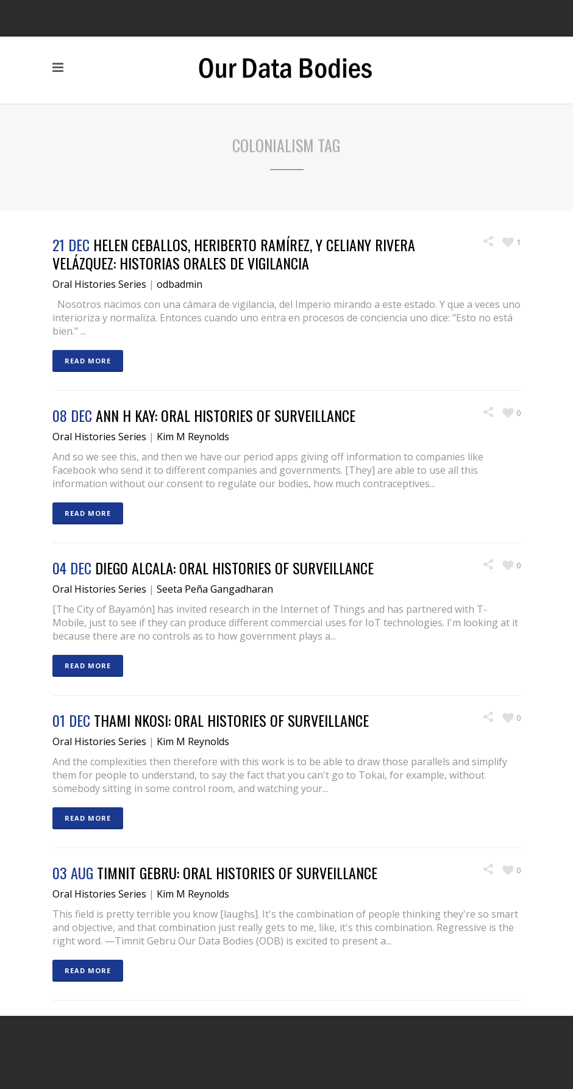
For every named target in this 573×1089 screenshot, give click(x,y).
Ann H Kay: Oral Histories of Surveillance (225, 415)
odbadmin (179, 284)
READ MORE (88, 360)
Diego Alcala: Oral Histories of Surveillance (234, 568)
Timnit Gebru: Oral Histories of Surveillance (237, 873)
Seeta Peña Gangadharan (215, 589)
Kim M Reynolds (193, 436)
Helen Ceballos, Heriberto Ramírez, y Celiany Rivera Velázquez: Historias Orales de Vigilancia (233, 254)
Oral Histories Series (99, 284)
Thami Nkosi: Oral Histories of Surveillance (231, 720)
